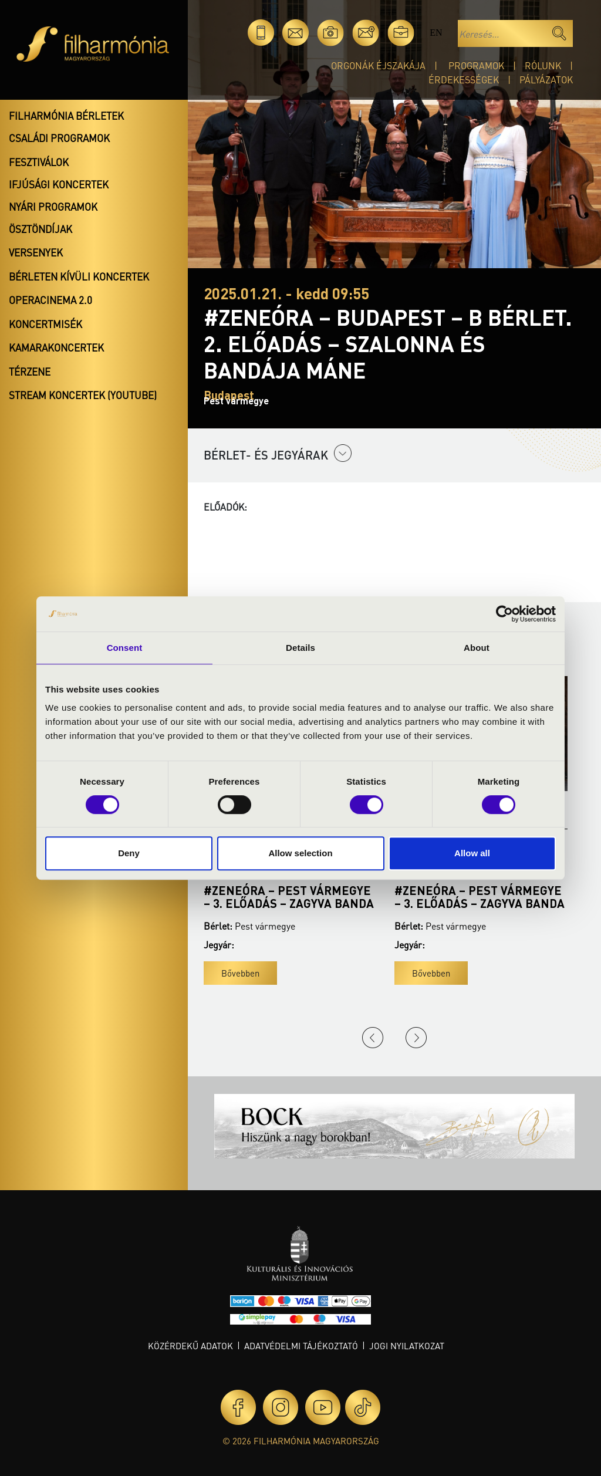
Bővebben (240, 973)
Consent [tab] (125, 648)
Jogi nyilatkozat (406, 1346)
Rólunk (543, 65)
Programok (476, 65)
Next (416, 1037)
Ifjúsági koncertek (59, 184)
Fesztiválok (39, 162)
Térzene (29, 371)
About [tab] (476, 648)
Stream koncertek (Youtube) (83, 395)
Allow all (472, 853)
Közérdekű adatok (190, 1346)
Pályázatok (546, 79)
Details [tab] (300, 648)
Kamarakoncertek (56, 347)
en (436, 33)
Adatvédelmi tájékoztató (301, 1346)
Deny (129, 853)
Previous (372, 1037)
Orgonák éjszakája (378, 65)
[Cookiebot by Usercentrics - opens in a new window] (504, 614)
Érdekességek (463, 79)
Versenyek (36, 252)
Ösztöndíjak (40, 228)
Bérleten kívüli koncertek (79, 276)
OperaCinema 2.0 (50, 299)
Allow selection (300, 853)
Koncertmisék (45, 324)
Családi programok (59, 137)
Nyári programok (53, 206)
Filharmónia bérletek (66, 115)
